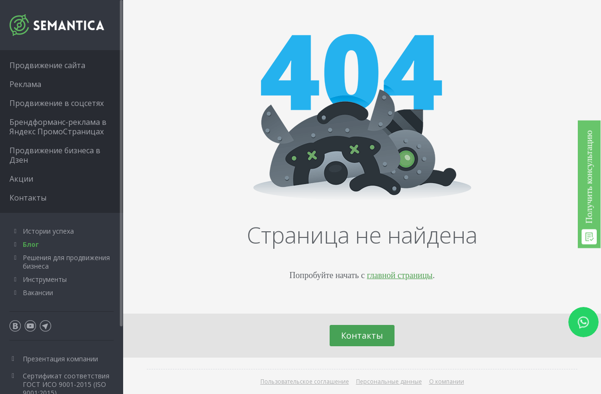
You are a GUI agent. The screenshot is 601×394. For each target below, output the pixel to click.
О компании (446, 381)
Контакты (362, 335)
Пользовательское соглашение (304, 381)
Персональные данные (389, 381)
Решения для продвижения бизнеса (66, 262)
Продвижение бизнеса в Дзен (54, 155)
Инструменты (45, 279)
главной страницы (400, 275)
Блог (31, 244)
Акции (21, 179)
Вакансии (38, 292)
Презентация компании (60, 358)
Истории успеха (48, 231)
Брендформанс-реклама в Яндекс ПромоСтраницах (58, 127)
